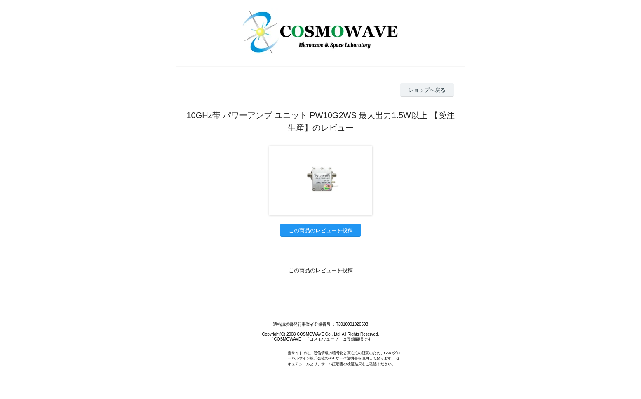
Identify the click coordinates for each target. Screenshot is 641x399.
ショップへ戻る (427, 90)
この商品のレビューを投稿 (321, 230)
